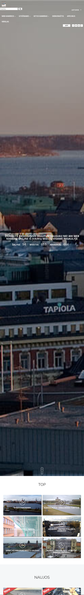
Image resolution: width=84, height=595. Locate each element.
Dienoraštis (58, 16)
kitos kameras (41, 16)
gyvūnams (24, 16)
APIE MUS (71, 16)
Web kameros (9, 16)
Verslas (5, 21)
